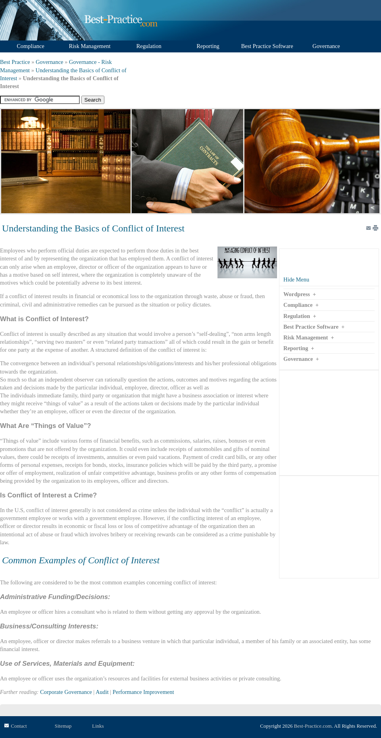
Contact (19, 726)
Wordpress (296, 294)
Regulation (296, 316)
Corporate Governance (66, 692)
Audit (102, 692)
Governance (50, 62)
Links (98, 726)
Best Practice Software (311, 327)
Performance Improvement (143, 692)
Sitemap (63, 726)
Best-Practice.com (313, 726)
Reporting (295, 348)
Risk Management (305, 337)
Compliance (298, 305)
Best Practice (15, 62)
